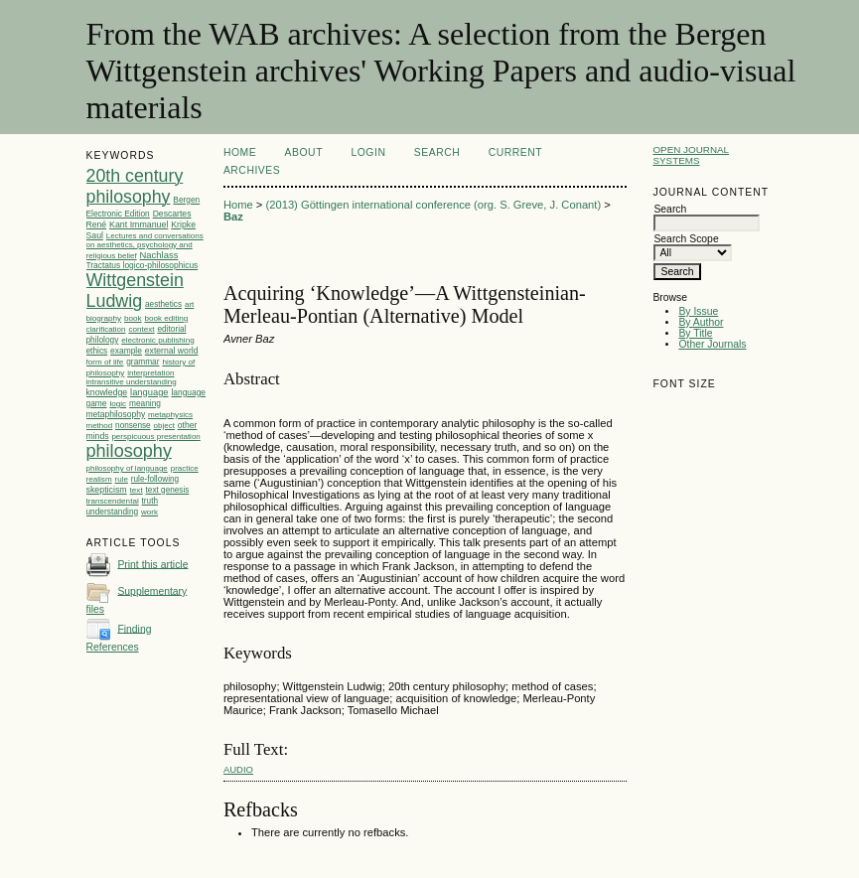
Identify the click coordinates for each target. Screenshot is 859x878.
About (304, 152)
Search (437, 152)
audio (238, 769)
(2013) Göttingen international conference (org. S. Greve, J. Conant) (433, 205)
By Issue (698, 311)
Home (239, 152)
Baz (233, 216)
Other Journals (712, 344)
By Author (700, 322)
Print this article (152, 563)
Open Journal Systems (690, 155)
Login (368, 152)
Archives (251, 170)
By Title (695, 333)
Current (515, 152)
